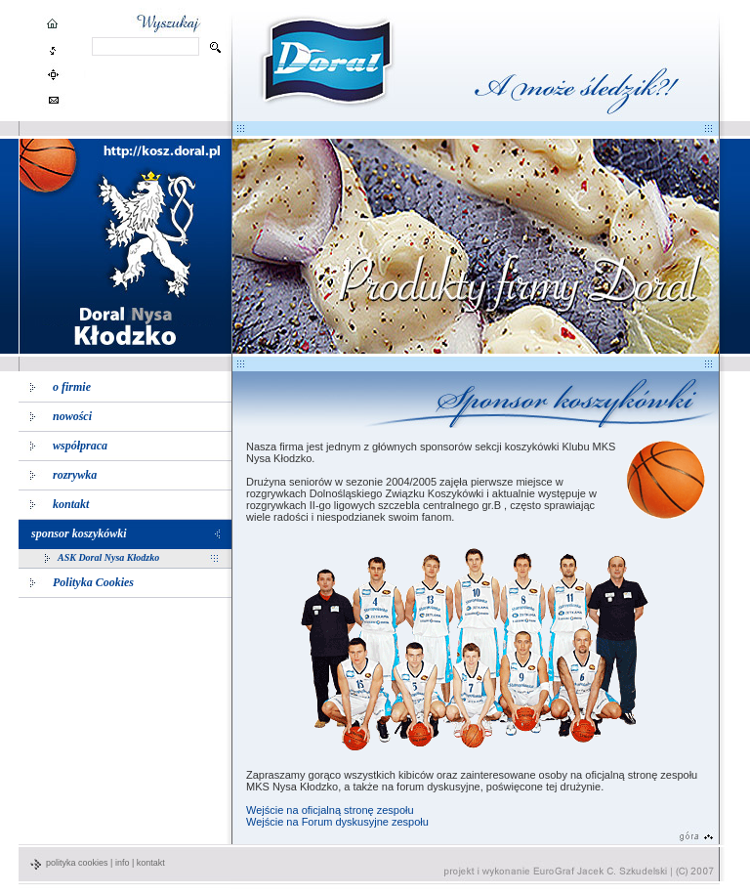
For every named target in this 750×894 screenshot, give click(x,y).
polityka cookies (77, 863)
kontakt (151, 863)
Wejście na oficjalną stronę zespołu (330, 810)
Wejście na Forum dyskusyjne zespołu (337, 822)
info (122, 863)
